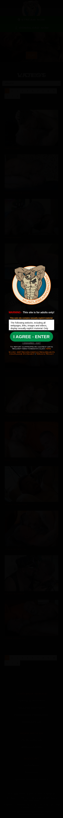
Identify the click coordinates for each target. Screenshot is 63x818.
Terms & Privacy (45, 354)
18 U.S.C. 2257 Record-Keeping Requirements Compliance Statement (32, 353)
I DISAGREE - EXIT (31, 343)
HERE (48, 349)
